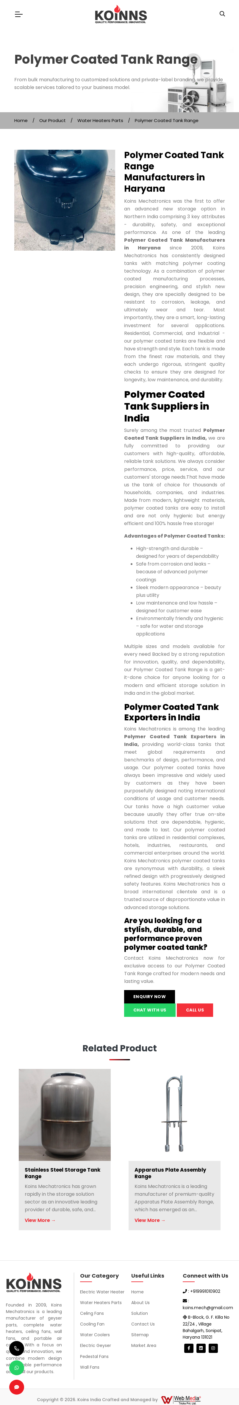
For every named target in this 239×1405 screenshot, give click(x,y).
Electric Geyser (95, 1345)
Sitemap (140, 1335)
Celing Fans (92, 1313)
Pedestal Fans (94, 1356)
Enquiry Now (149, 997)
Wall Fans (89, 1367)
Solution (139, 1313)
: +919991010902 (201, 1291)
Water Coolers (95, 1335)
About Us (140, 1303)
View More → (40, 1220)
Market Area (143, 1345)
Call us (195, 1010)
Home (21, 120)
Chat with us (149, 1010)
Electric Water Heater (102, 1292)
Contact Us (143, 1324)
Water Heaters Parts (100, 120)
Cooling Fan (92, 1324)
